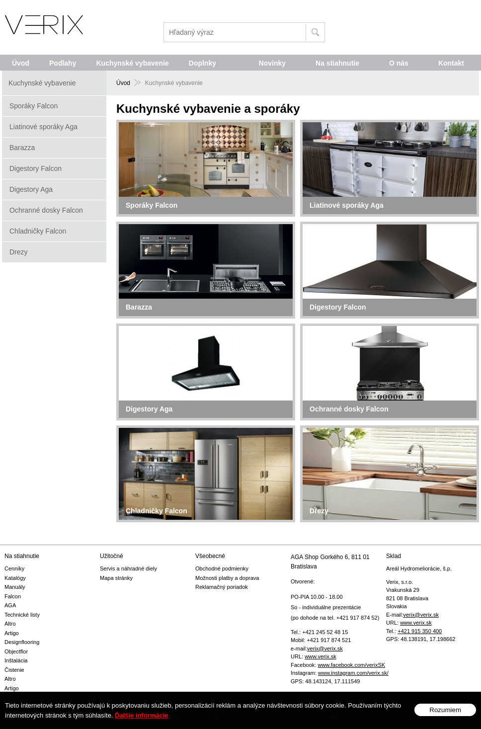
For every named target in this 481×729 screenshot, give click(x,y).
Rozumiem (445, 717)
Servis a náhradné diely (128, 568)
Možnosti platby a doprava (227, 578)
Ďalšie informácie (141, 722)
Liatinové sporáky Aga (43, 127)
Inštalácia (15, 660)
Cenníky (14, 568)
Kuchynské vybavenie (132, 63)
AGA (10, 605)
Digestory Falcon (35, 168)
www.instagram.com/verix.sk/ (353, 673)
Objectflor (16, 651)
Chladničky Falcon (37, 231)
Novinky (272, 63)
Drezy (18, 252)
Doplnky (202, 63)
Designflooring (21, 642)
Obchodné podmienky (221, 568)
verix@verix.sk (325, 648)
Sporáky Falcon (33, 106)
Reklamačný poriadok (221, 587)
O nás (398, 63)
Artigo (11, 633)
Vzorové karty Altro (27, 697)
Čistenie (14, 670)
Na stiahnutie (337, 63)
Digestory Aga (31, 189)
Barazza (22, 148)
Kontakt (451, 63)
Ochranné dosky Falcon (46, 210)
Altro (10, 624)
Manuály (14, 587)
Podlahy (62, 63)
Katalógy (15, 578)
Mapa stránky (116, 578)
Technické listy (22, 615)
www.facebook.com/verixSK (351, 665)
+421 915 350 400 (420, 631)
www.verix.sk (320, 656)
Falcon (12, 596)
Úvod (20, 63)
